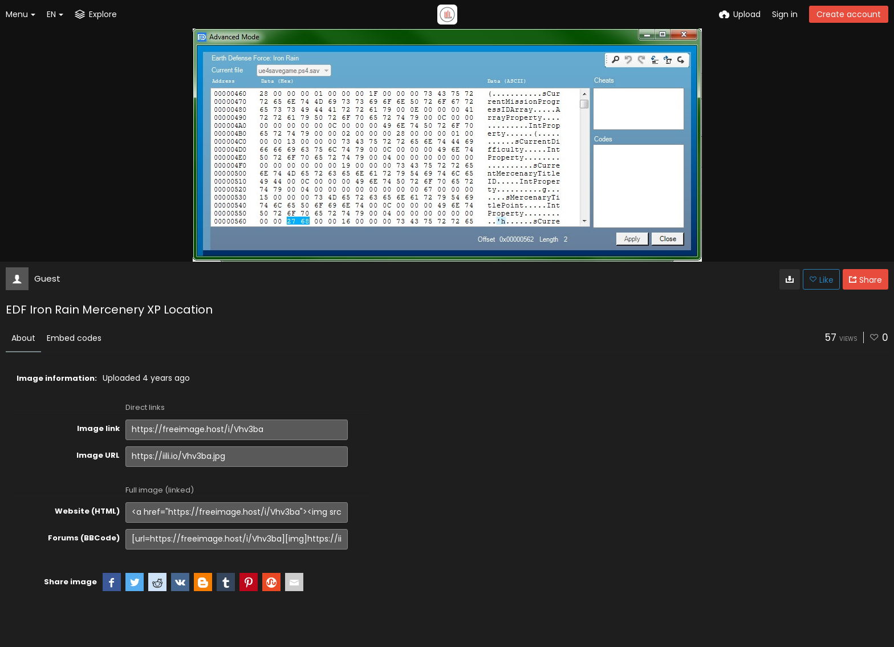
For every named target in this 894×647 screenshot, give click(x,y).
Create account (848, 14)
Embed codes (74, 338)
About (23, 338)
